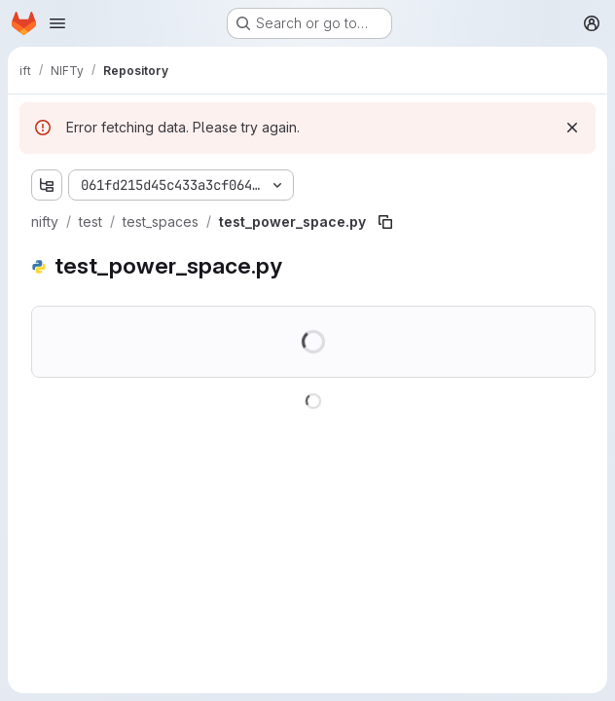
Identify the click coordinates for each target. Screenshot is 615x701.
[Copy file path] (385, 222)
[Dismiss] (572, 127)
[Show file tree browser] (46, 185)
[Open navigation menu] (57, 23)
